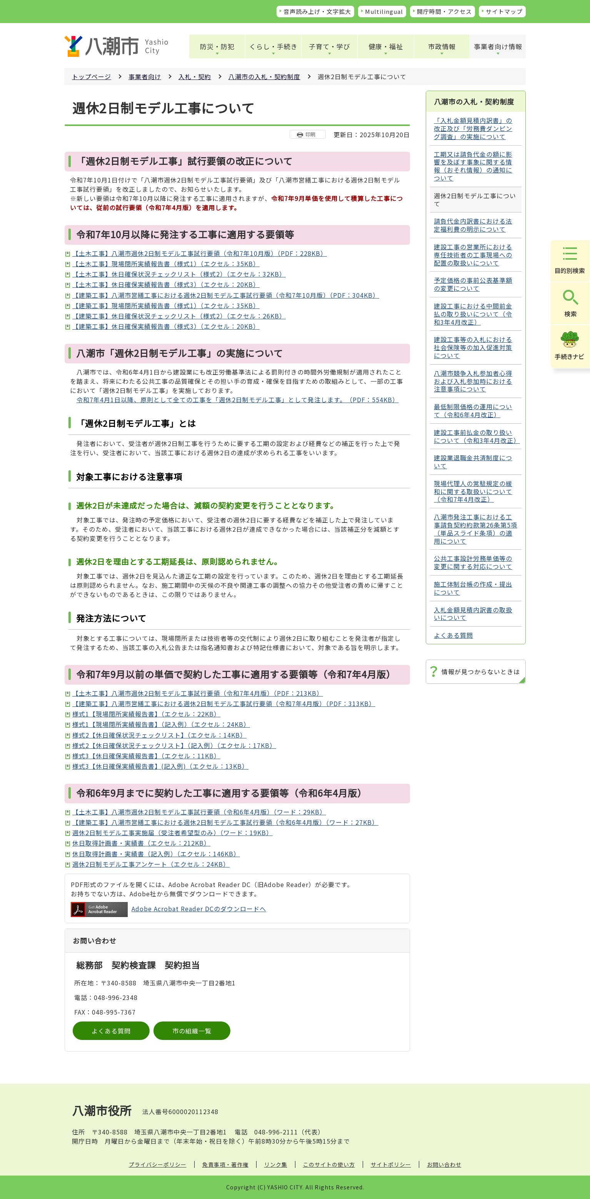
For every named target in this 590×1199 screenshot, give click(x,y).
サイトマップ (504, 11)
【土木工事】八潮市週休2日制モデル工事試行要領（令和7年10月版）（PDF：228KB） (199, 253)
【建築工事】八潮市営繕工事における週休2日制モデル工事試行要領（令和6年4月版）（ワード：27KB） (225, 822)
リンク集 (275, 1164)
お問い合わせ (444, 1164)
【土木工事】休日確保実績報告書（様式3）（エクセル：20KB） (166, 284)
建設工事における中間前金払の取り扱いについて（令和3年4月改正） (473, 314)
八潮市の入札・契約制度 (264, 76)
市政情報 (442, 46)
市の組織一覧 (192, 1030)
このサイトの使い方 (329, 1164)
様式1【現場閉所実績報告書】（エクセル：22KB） (146, 713)
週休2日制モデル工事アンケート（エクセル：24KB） (151, 864)
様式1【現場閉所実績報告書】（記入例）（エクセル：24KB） (161, 724)
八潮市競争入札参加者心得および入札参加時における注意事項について (473, 381)
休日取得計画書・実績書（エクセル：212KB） (141, 842)
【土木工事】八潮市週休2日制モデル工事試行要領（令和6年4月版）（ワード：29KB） (199, 811)
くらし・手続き (273, 46)
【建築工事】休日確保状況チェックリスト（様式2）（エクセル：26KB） (179, 315)
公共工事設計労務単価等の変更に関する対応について (473, 562)
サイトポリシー (391, 1164)
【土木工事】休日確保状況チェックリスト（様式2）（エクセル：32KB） (179, 274)
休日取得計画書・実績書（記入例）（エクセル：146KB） (156, 853)
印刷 (310, 134)
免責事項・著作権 (225, 1164)
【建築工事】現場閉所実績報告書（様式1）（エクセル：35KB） (166, 305)
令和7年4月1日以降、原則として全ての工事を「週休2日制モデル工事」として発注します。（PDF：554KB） (238, 399)
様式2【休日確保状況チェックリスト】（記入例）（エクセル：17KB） (174, 745)
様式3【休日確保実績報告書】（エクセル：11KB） (146, 755)
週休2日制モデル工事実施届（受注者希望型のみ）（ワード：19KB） (172, 832)
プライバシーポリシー (158, 1164)
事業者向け (144, 76)
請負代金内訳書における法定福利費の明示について (473, 225)
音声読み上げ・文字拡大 (317, 11)
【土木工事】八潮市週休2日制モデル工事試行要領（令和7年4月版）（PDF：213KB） (197, 693)
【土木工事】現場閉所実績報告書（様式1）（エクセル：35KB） (166, 263)
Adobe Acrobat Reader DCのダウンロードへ (168, 909)
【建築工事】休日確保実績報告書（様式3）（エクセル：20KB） (166, 326)
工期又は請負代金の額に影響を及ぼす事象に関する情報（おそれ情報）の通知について (473, 165)
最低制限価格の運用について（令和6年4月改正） (473, 410)
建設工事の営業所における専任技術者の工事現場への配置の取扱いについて (473, 254)
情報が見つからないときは (481, 671)
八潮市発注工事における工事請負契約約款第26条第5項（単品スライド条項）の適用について (475, 528)
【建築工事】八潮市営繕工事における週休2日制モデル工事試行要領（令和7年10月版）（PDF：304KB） (225, 295)
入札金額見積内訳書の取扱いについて (473, 613)
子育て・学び (329, 46)
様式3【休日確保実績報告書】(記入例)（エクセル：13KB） (160, 766)
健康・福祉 (385, 46)
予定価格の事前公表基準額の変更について (473, 284)
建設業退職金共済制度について (473, 461)
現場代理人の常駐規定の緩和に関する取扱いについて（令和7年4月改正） (473, 491)
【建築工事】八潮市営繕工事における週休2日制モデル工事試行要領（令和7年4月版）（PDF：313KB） (223, 703)
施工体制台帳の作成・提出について (473, 588)
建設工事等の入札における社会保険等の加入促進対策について (473, 347)
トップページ (91, 76)
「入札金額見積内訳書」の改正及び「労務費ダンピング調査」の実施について (473, 128)
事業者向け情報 (498, 46)
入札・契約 (194, 76)
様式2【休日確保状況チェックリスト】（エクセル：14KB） (159, 735)
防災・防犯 (217, 46)
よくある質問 (111, 1030)
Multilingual (384, 11)
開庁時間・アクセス (444, 11)
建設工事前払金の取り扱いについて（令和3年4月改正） (477, 436)
